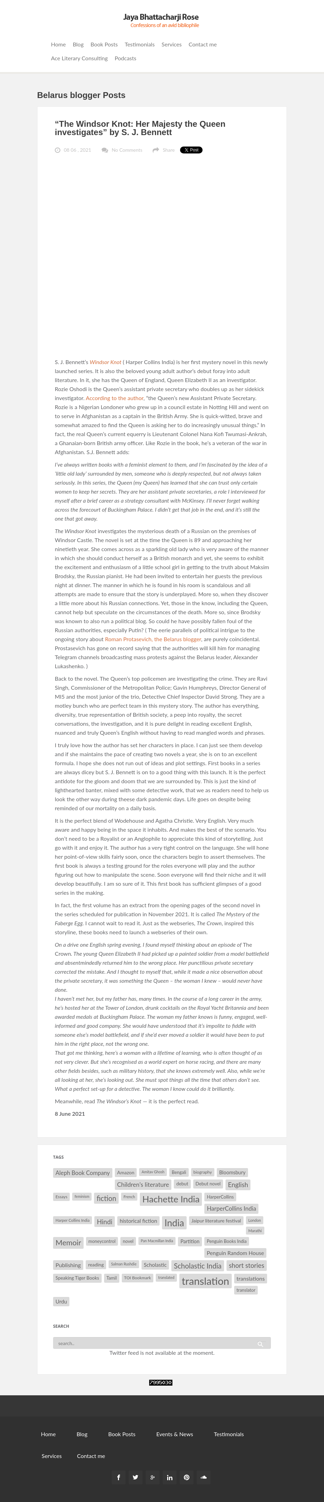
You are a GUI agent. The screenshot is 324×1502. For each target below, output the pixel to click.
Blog (78, 44)
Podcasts (125, 58)
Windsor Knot (106, 362)
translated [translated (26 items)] (166, 1277)
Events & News (174, 1434)
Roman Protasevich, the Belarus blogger (153, 639)
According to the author (114, 398)
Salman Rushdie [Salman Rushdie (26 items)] (123, 1264)
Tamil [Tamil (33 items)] (111, 1278)
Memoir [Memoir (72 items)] (68, 1242)
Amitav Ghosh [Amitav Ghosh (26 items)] (153, 1171)
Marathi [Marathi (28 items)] (255, 1230)
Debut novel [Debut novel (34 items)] (208, 1183)
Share (168, 150)
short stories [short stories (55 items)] (246, 1265)
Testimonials (139, 44)
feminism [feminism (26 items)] (82, 1196)
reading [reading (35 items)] (96, 1264)
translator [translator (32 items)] (246, 1290)
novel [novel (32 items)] (128, 1241)
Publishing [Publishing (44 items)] (68, 1265)
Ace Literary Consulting (79, 58)
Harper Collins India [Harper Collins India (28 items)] (72, 1220)
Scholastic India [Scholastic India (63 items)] (197, 1266)
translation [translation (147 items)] (205, 1281)
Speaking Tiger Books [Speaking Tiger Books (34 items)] (77, 1278)
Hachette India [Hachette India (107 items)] (170, 1199)
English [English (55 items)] (238, 1185)
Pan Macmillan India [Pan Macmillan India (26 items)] (157, 1240)
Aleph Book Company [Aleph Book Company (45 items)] (83, 1172)
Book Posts (104, 44)
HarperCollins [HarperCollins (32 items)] (220, 1197)
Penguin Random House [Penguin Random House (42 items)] (235, 1252)
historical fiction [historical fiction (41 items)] (138, 1221)
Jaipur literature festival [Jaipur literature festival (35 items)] (216, 1220)
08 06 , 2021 (77, 150)
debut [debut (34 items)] (182, 1183)
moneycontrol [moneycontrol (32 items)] (102, 1241)
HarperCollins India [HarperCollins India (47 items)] (231, 1208)
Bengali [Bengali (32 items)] (179, 1172)
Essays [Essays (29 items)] (61, 1196)
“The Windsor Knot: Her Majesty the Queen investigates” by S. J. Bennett (140, 128)
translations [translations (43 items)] (251, 1278)
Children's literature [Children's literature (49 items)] (143, 1184)
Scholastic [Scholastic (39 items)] (155, 1265)
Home (58, 44)
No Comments (127, 150)
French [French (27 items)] (129, 1196)
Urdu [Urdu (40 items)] (61, 1301)
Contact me (203, 44)
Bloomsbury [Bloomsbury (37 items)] (232, 1172)
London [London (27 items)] (254, 1220)
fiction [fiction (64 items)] (106, 1198)
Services (172, 44)
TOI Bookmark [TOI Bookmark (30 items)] (137, 1277)
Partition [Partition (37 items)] (189, 1241)
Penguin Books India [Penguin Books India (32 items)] (227, 1241)
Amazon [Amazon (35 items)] (126, 1172)
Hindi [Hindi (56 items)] (104, 1222)
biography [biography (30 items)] (203, 1172)
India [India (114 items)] (174, 1222)
